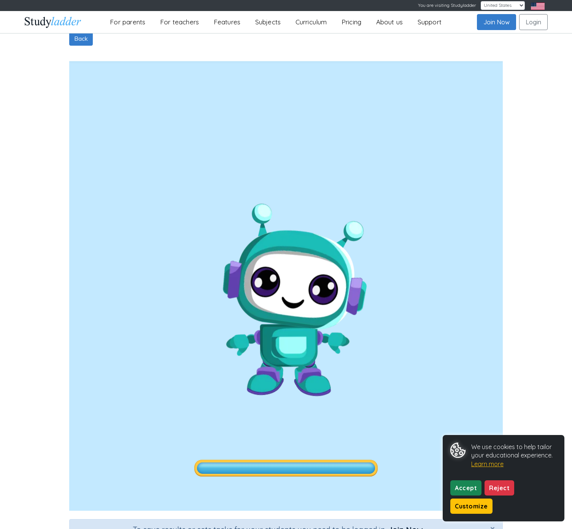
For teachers (179, 22)
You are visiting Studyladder (447, 5)
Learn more (487, 464)
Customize (471, 506)
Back (81, 38)
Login (533, 22)
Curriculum (311, 22)
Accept (466, 488)
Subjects (268, 22)
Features (227, 22)
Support (430, 22)
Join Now (496, 22)
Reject (499, 488)
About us (389, 22)
